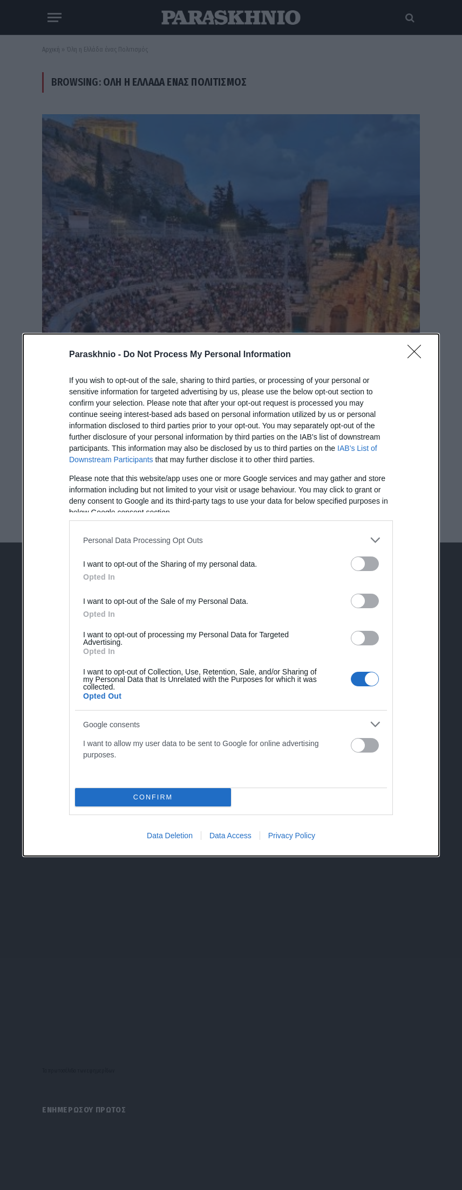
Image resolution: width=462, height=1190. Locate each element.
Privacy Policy (291, 835)
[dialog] (231, 595)
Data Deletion (170, 835)
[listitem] (231, 540)
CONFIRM (153, 798)
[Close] (417, 355)
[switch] (365, 563)
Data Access (230, 835)
